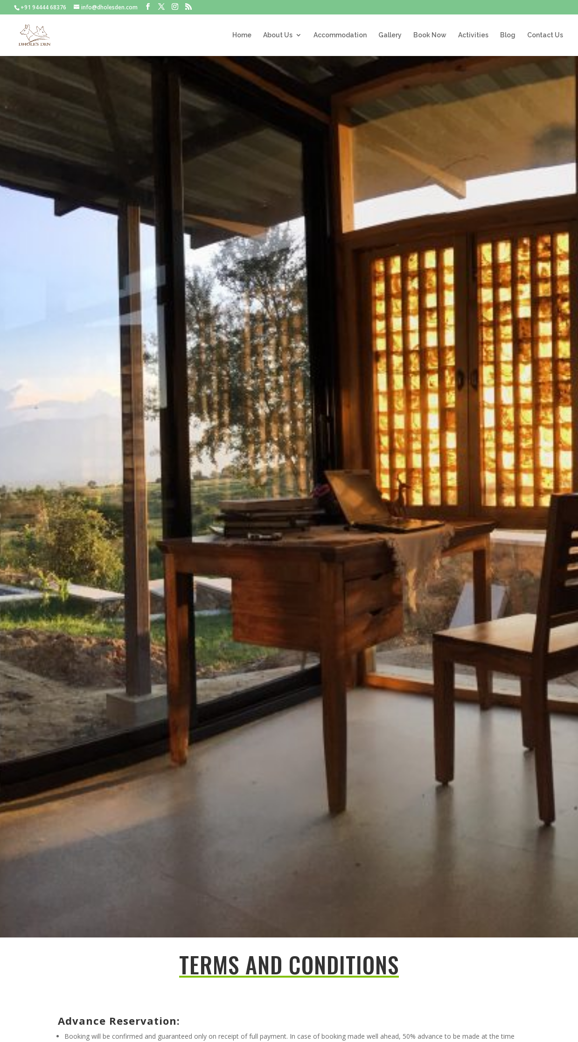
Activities (473, 35)
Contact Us (545, 35)
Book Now (429, 35)
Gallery (390, 35)
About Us (277, 35)
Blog (507, 35)
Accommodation (340, 35)
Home (241, 35)
